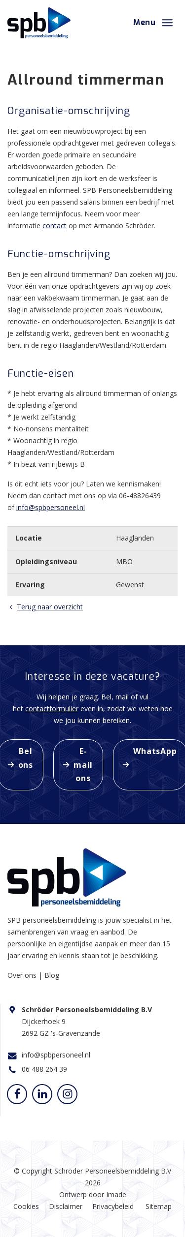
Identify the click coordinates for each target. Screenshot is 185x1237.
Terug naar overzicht (45, 606)
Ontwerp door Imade (92, 1194)
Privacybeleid (113, 1206)
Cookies (26, 1206)
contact (54, 225)
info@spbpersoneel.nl (50, 507)
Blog (51, 975)
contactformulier (51, 708)
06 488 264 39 (44, 1069)
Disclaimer (65, 1206)
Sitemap (159, 1206)
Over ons (22, 975)
